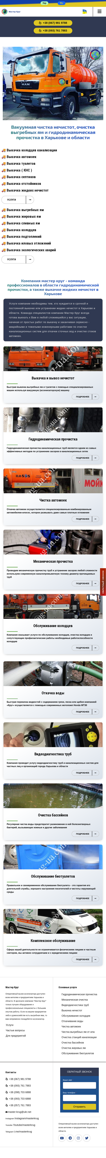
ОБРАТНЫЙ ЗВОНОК (103, 582)
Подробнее (82, 396)
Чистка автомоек (71, 1026)
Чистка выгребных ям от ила (78, 1032)
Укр (44, 3)
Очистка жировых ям (74, 1048)
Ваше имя (68, 1080)
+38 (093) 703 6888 (18, 1098)
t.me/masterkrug (23, 1131)
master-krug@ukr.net (19, 1112)
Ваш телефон (69, 1093)
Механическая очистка (75, 999)
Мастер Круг (12, 987)
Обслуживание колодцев (76, 1016)
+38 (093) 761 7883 (53, 30)
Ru (61, 3)
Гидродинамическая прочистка (79, 994)
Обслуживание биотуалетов (78, 1053)
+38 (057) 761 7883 (18, 1105)
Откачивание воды (72, 1021)
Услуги (11, 199)
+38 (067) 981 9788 (53, 22)
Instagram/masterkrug (27, 1118)
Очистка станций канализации (79, 1037)
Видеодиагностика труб (75, 1005)
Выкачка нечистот (72, 1010)
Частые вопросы (15, 1030)
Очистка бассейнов (73, 1042)
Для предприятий (16, 1036)
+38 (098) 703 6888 (18, 1092)
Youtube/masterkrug (24, 1125)
